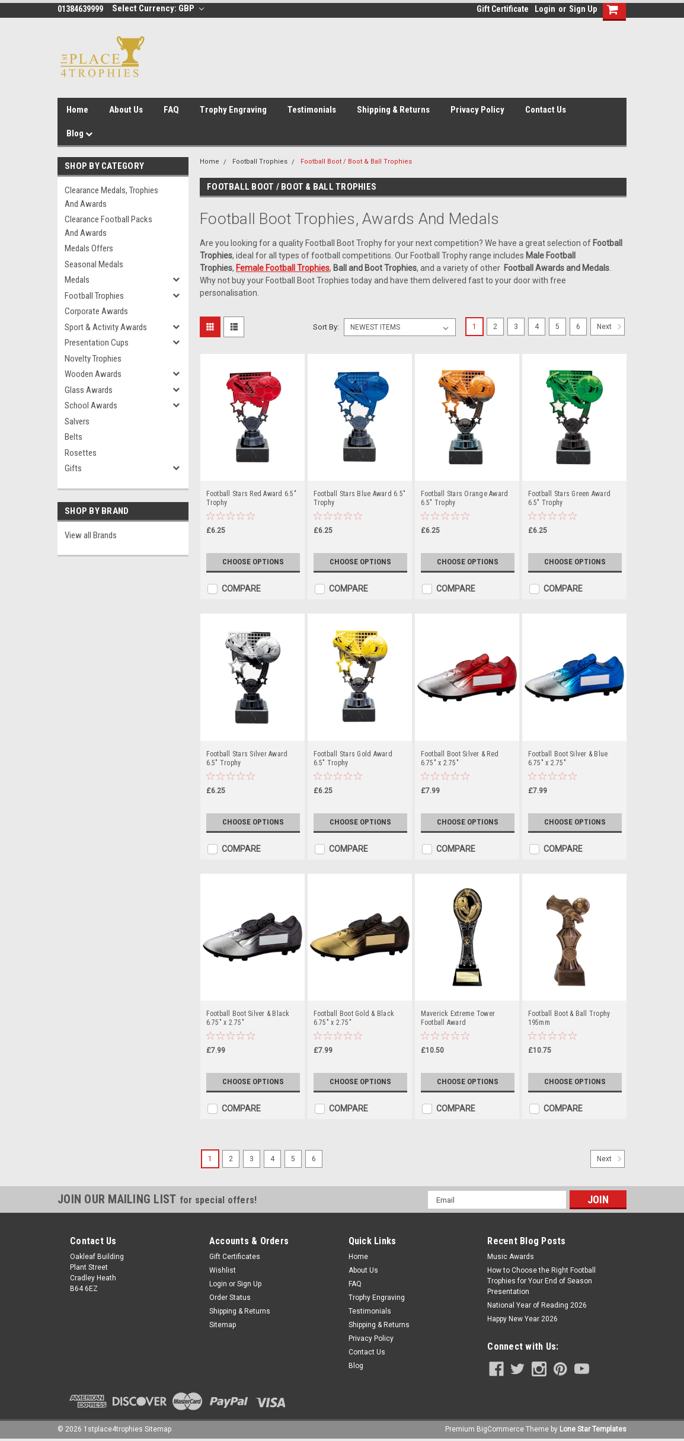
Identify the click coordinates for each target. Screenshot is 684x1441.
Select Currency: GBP (158, 8)
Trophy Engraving (233, 109)
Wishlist (222, 1270)
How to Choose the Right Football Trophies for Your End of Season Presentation (541, 1281)
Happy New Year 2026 (522, 1319)
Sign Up (583, 9)
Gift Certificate (503, 9)
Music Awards (510, 1257)
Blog (79, 133)
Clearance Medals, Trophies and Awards (111, 197)
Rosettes (81, 453)
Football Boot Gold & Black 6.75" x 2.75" (354, 1018)
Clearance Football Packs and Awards (108, 226)
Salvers (77, 421)
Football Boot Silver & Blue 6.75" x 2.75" (568, 758)
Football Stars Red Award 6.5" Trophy (251, 498)
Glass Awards (89, 390)
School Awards (91, 405)
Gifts (73, 468)
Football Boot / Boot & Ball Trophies (356, 161)
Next (611, 327)
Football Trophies (94, 295)
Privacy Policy (477, 109)
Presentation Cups (97, 342)
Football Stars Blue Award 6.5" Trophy (360, 498)
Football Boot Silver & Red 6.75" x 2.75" (460, 758)
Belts (73, 437)
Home (77, 109)
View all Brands (91, 535)
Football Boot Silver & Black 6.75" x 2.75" (248, 1018)
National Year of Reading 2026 (537, 1305)
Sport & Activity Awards (106, 327)
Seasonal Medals (94, 264)
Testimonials (311, 109)
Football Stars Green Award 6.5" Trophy (569, 498)
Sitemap (222, 1325)
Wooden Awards (93, 374)
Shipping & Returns (393, 109)
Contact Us (545, 109)
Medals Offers (89, 248)
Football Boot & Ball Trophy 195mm (569, 1018)
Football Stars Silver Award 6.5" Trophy (247, 758)
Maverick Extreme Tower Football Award (458, 1018)
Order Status (230, 1297)
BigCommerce (500, 1429)
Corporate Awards (96, 311)
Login (545, 9)
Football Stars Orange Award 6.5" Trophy (465, 498)
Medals (77, 279)
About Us (126, 109)
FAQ (171, 109)
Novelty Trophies (93, 358)
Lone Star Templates (593, 1429)
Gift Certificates (234, 1257)
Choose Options (253, 562)
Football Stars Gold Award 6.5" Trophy (353, 758)
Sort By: (326, 326)
